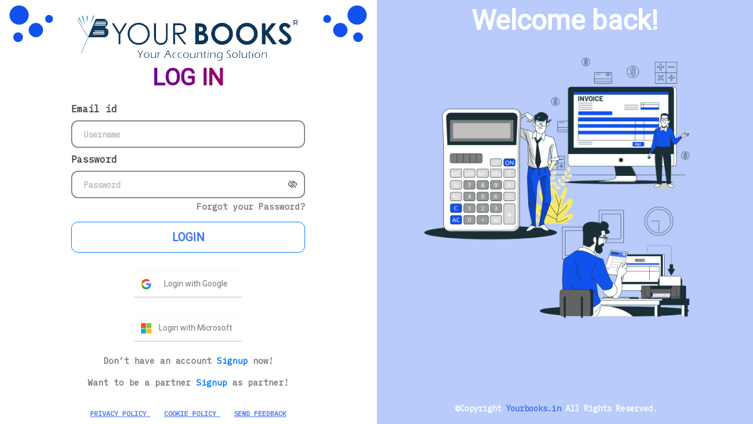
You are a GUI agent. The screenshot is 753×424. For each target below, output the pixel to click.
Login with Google (196, 283)
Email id (94, 109)
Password (94, 159)
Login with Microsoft (195, 327)
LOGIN (188, 237)
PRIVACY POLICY (120, 413)
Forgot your (251, 206)
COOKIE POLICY (192, 413)
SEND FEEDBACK (260, 413)
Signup (235, 360)
